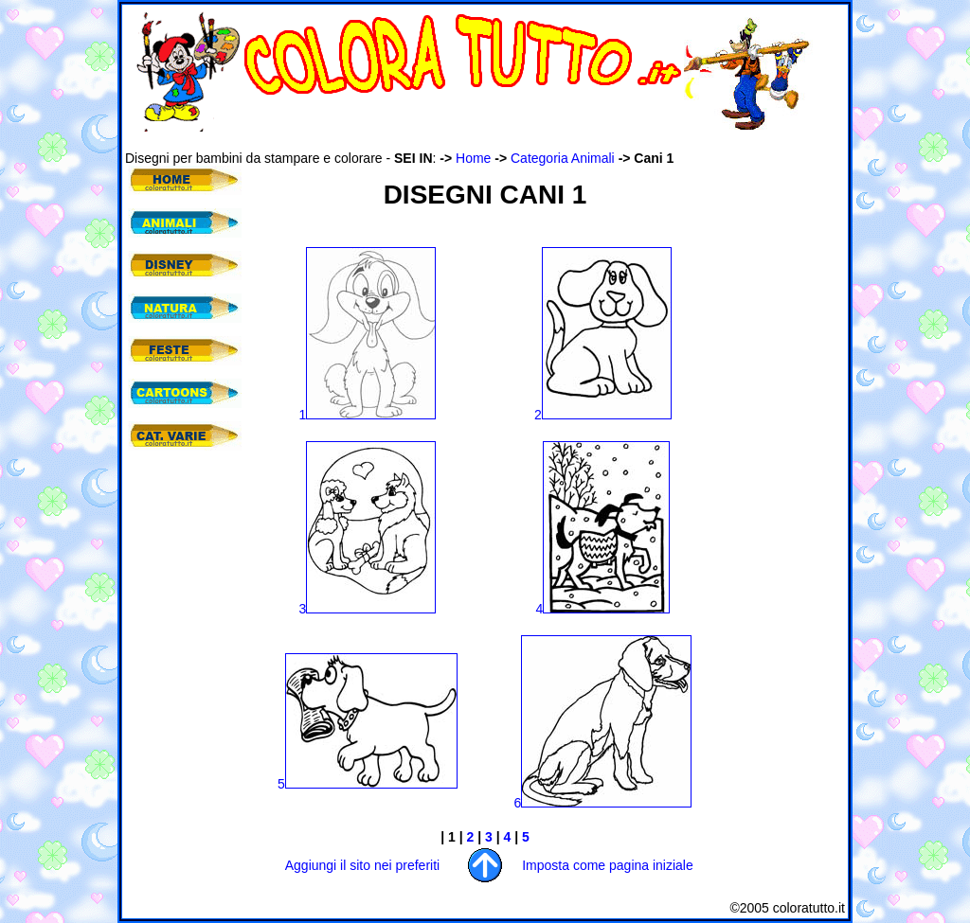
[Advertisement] (470, 140)
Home (473, 158)
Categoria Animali (563, 158)
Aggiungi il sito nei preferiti (362, 865)
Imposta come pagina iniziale (607, 865)
